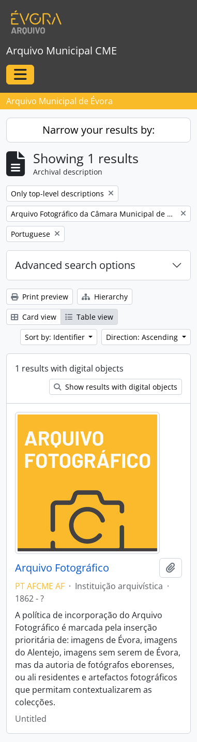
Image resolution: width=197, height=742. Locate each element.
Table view (89, 317)
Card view (33, 317)
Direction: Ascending (143, 337)
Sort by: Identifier (56, 337)
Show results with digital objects (115, 387)
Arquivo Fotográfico (62, 568)
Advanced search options (75, 265)
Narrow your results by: (98, 130)
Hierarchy (105, 297)
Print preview (39, 297)
